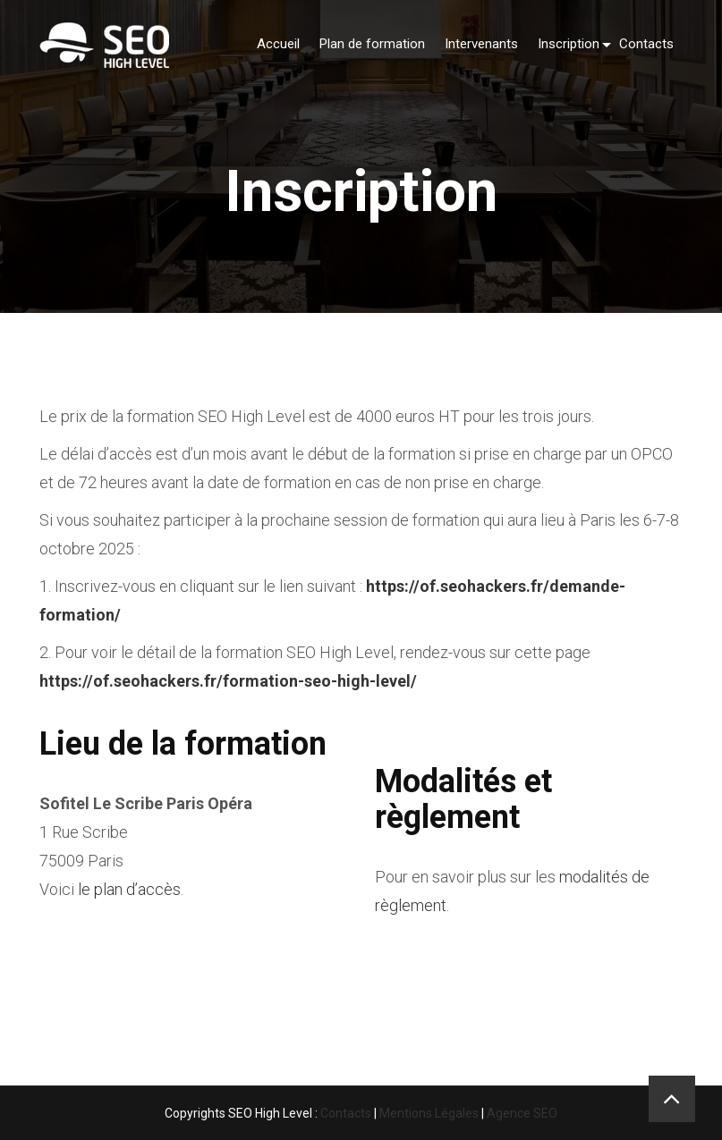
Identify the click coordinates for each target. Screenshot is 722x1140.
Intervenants (481, 44)
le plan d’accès (129, 889)
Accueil (278, 44)
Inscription (568, 44)
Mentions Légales (429, 1113)
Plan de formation (372, 44)
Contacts (646, 44)
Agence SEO (522, 1113)
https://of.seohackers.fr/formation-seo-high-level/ (228, 680)
